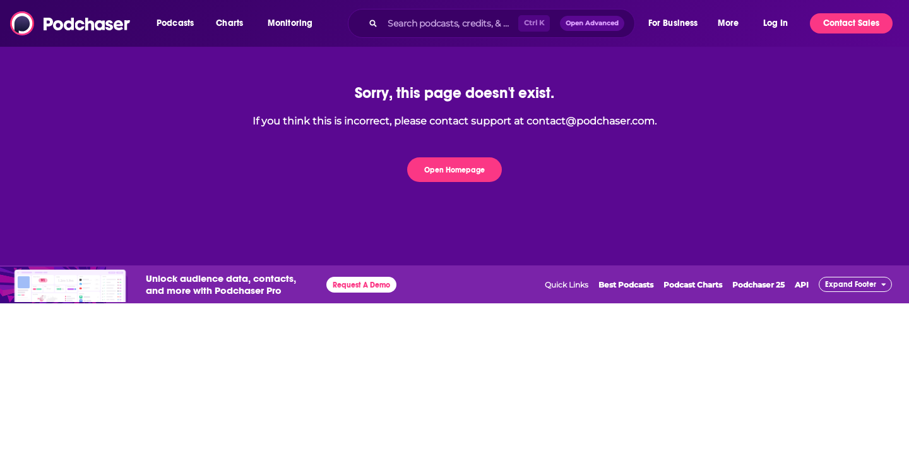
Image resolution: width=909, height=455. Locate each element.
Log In (775, 23)
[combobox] (491, 23)
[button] (178, 23)
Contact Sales (851, 23)
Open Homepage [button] (454, 170)
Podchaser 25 (758, 284)
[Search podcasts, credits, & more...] (450, 23)
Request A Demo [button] (361, 285)
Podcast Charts (692, 284)
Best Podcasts (625, 284)
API (802, 284)
